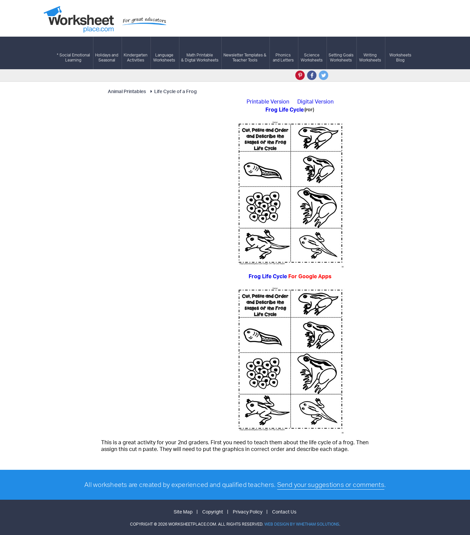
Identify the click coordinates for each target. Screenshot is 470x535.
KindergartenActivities (135, 53)
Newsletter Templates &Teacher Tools (244, 53)
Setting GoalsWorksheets (341, 53)
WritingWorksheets (370, 53)
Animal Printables (127, 91)
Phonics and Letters (283, 53)
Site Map (183, 512)
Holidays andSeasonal (106, 53)
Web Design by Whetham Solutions (301, 524)
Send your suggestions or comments (330, 485)
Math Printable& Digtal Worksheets (199, 53)
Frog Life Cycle (290, 276)
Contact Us (284, 512)
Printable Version (268, 101)
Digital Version (315, 101)
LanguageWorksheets (164, 53)
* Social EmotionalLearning (73, 53)
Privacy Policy (247, 512)
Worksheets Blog (400, 53)
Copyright (212, 512)
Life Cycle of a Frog (172, 91)
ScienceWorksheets (312, 53)
